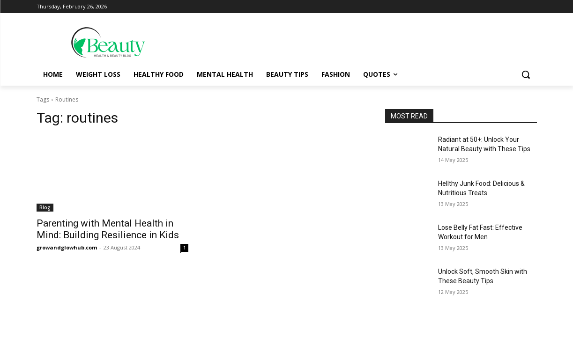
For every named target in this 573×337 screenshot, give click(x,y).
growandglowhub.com (67, 247)
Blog (45, 207)
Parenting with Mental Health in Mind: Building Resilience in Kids (108, 229)
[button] (525, 74)
